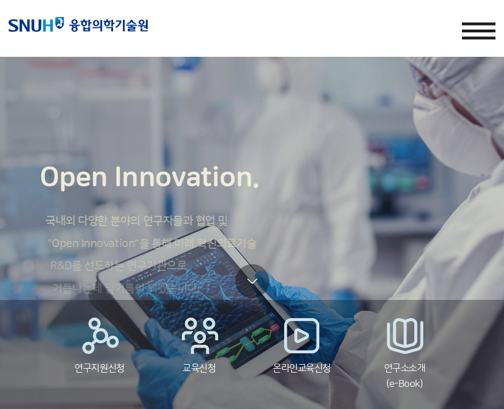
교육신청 (198, 345)
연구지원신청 (99, 345)
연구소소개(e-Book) (404, 353)
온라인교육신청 (302, 345)
